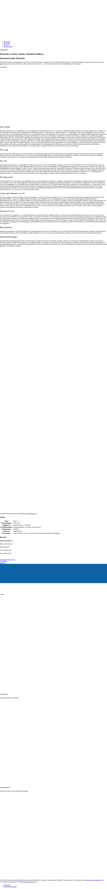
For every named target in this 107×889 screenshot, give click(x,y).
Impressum (7, 885)
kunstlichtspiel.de (31, 513)
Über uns (6, 45)
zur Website (3, 67)
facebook (2, 563)
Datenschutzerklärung (10, 886)
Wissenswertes (8, 46)
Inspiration (7, 41)
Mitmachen (7, 43)
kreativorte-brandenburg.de (93, 880)
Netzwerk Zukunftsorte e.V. (29, 882)
